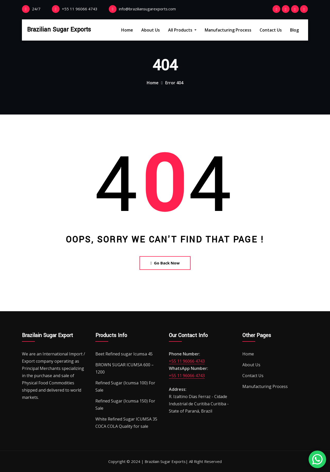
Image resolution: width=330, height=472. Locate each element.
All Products (182, 30)
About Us (150, 30)
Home (127, 30)
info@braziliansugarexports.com (147, 8)
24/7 (36, 8)
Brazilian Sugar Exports (59, 29)
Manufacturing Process (228, 30)
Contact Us (271, 30)
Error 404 (174, 83)
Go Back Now (164, 262)
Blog (294, 30)
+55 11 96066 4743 (79, 8)
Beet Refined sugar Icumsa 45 (124, 354)
